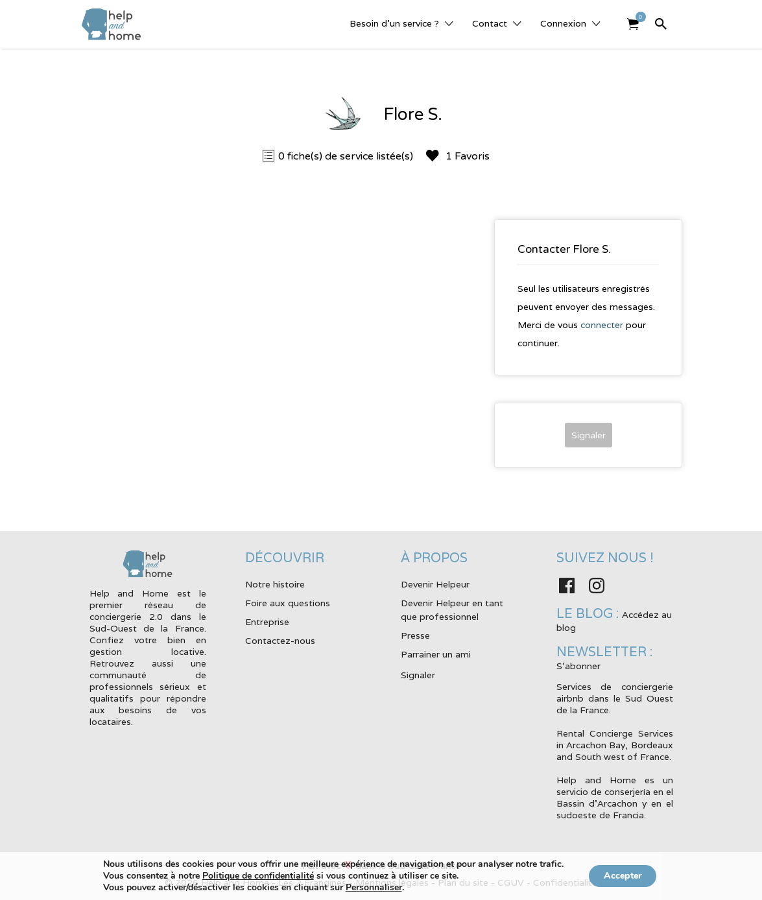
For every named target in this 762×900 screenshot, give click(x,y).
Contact (489, 23)
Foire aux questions (287, 603)
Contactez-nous (280, 640)
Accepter (623, 876)
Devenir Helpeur (435, 584)
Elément (637, 17)
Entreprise (267, 622)
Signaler (588, 435)
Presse (415, 635)
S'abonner (578, 666)
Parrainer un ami (436, 654)
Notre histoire (275, 584)
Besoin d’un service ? (394, 23)
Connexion (563, 23)
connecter (601, 325)
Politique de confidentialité (253, 876)
